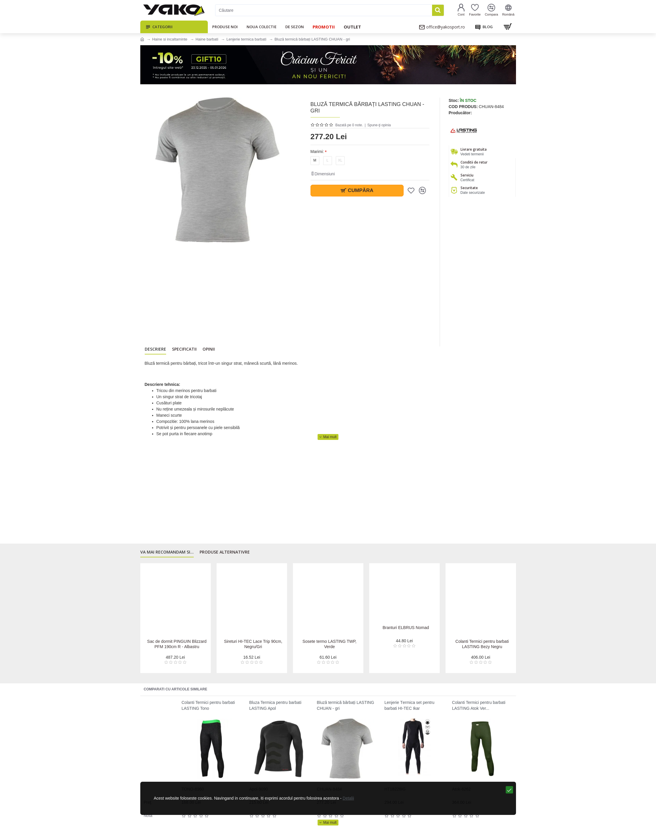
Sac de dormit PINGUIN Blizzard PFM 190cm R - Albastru (177, 644)
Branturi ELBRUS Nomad (406, 633)
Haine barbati (206, 39)
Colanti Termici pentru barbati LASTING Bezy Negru (482, 644)
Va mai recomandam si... (167, 555)
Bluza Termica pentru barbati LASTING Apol (275, 705)
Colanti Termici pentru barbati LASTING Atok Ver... (478, 705)
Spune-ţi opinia (379, 125)
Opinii (209, 350)
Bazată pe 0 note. (349, 125)
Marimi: (317, 151)
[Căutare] (323, 10)
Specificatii (184, 350)
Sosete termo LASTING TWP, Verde (330, 644)
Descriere (155, 350)
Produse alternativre (225, 555)
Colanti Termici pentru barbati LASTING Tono (208, 705)
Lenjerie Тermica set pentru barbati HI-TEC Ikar (409, 705)
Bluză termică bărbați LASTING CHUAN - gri (345, 705)
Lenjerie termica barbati (246, 39)
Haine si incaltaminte (169, 39)
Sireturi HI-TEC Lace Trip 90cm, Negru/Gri (253, 644)
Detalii (340, 820)
